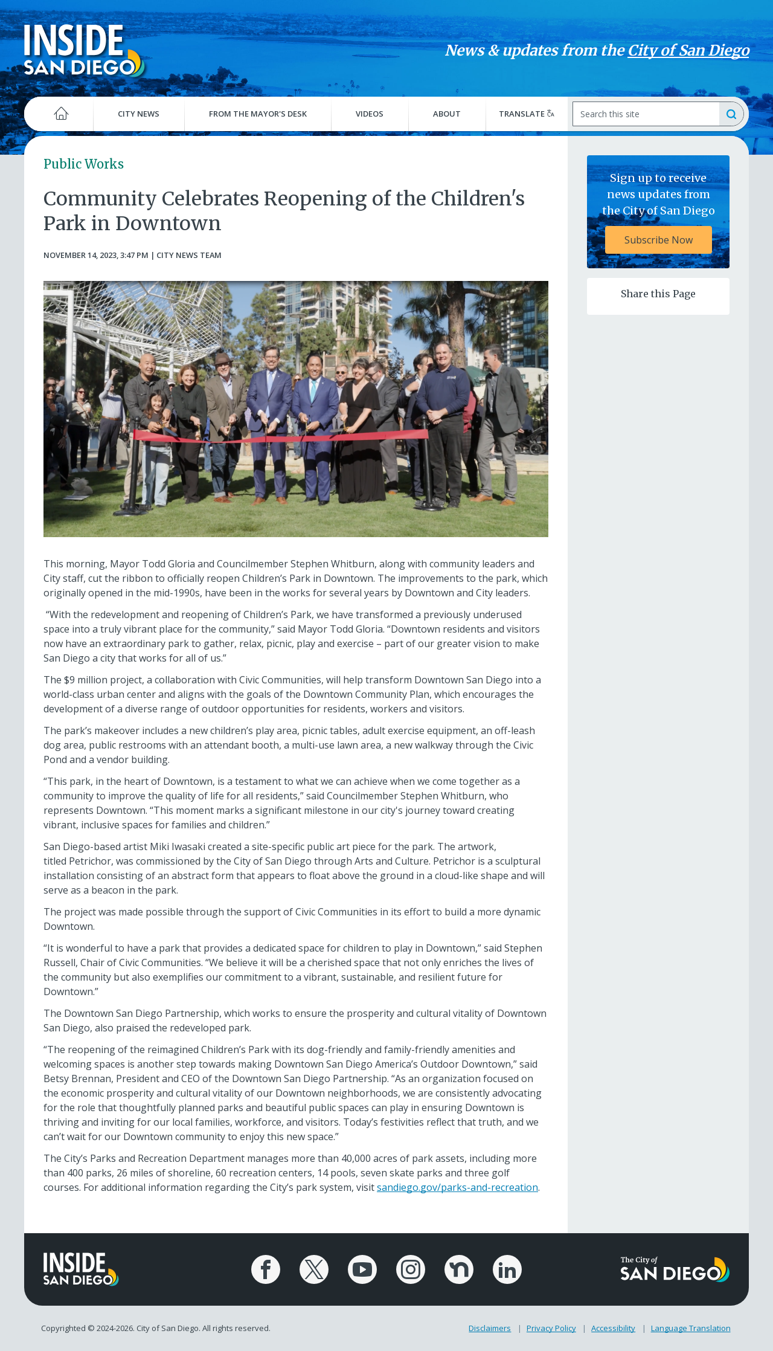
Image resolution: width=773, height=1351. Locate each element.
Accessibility (613, 1328)
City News (138, 113)
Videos (369, 113)
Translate (526, 113)
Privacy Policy (551, 1328)
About (447, 113)
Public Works (83, 164)
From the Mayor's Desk (258, 113)
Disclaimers (490, 1328)
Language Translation (691, 1328)
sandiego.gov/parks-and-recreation (457, 1187)
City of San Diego (688, 50)
